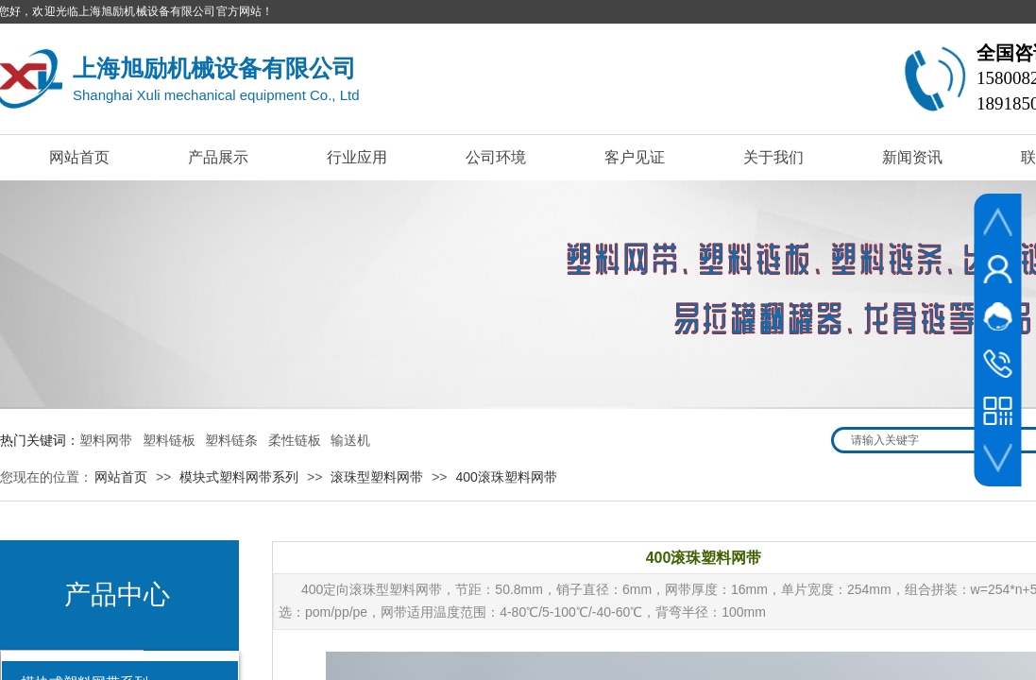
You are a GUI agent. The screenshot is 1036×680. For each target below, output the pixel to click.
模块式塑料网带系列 (238, 476)
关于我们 (773, 157)
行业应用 (357, 157)
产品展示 (218, 157)
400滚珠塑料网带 (505, 476)
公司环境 (496, 157)
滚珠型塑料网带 (377, 476)
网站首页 (79, 157)
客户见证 (634, 157)
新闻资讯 (912, 157)
